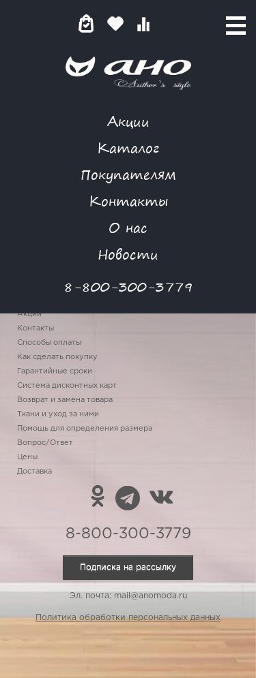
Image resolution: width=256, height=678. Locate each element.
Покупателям (128, 174)
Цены (27, 457)
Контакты (128, 200)
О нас (128, 227)
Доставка (34, 471)
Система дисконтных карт (67, 385)
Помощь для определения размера (84, 428)
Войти (170, 23)
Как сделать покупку (57, 357)
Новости (128, 254)
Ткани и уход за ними (58, 414)
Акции (128, 121)
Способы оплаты (49, 342)
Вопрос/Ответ (45, 443)
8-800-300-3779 (128, 286)
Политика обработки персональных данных (128, 617)
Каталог (128, 147)
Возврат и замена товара (65, 400)
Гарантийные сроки (54, 371)
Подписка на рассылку (128, 567)
